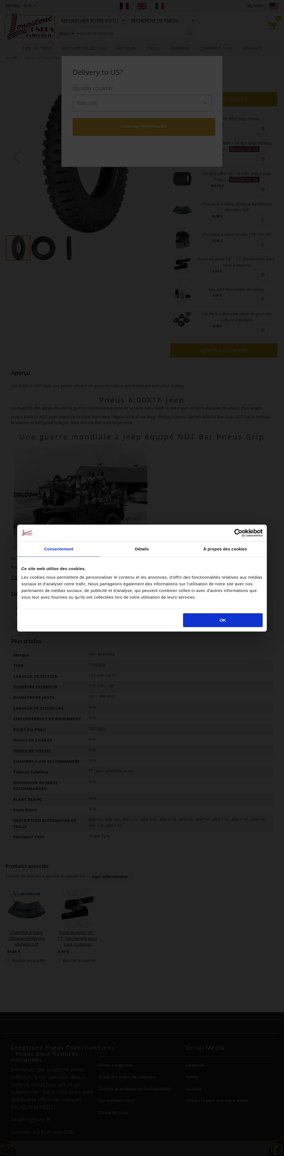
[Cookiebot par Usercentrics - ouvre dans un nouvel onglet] (238, 533)
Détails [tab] (142, 548)
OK (223, 620)
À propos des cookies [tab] (225, 548)
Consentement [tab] (58, 548)
